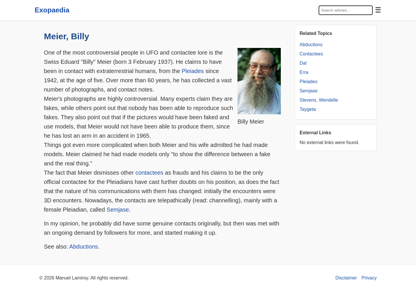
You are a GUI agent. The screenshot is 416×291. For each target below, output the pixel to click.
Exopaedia (52, 10)
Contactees (311, 53)
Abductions (83, 246)
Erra (304, 72)
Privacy (369, 277)
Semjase (118, 209)
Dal (303, 63)
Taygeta (308, 109)
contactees (149, 172)
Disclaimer (346, 277)
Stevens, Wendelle (319, 100)
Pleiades (193, 71)
